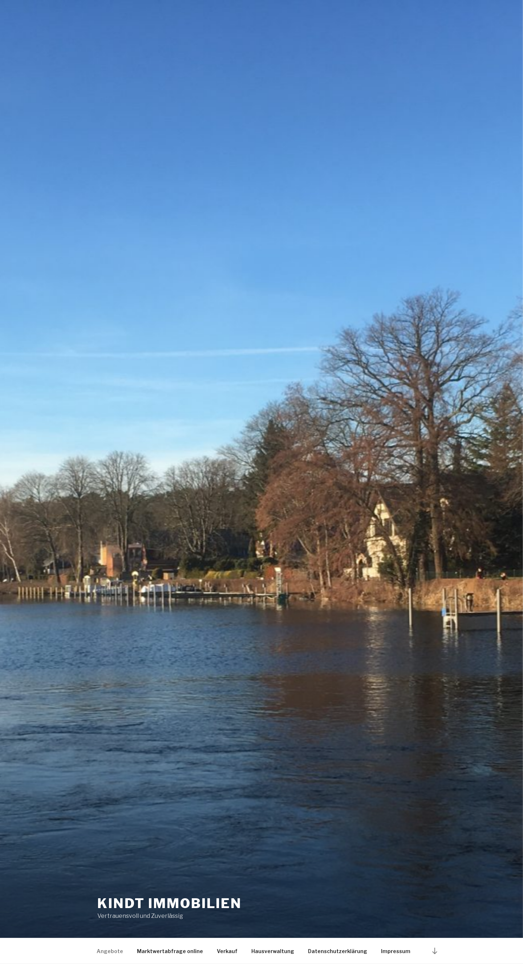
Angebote (110, 951)
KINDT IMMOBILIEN (169, 903)
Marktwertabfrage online (170, 951)
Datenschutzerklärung (337, 951)
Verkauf (227, 951)
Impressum (395, 951)
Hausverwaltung (272, 951)
